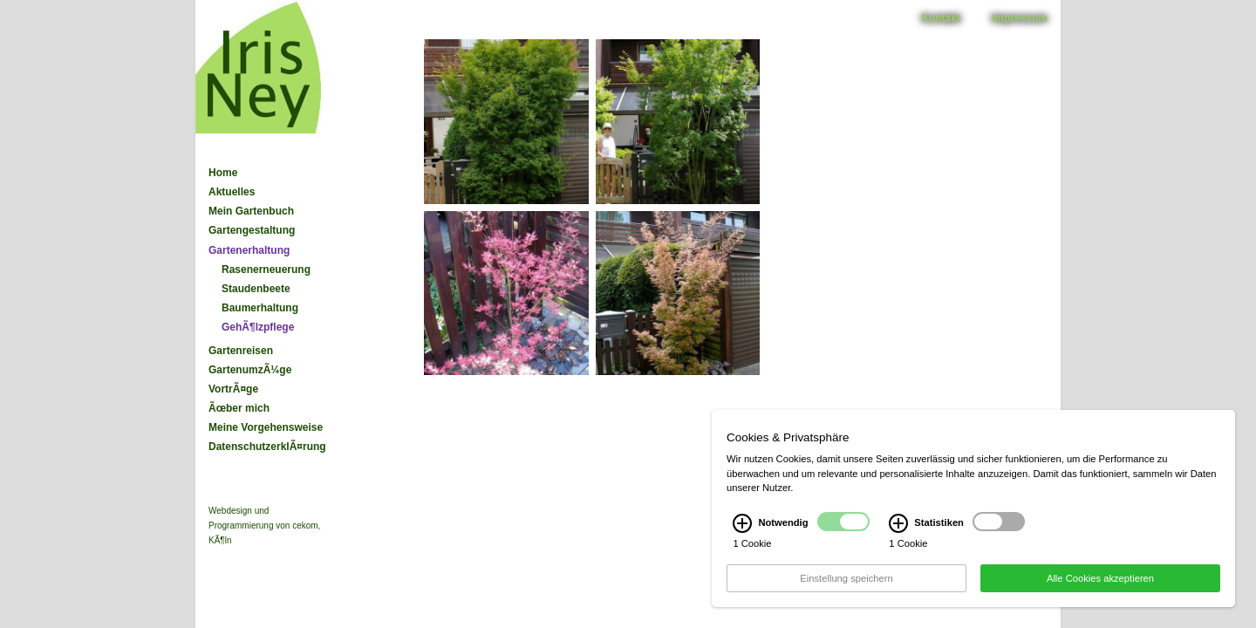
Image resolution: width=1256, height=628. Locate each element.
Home (222, 173)
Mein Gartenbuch (251, 211)
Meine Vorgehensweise (265, 427)
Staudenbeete (256, 289)
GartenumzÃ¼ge (249, 370)
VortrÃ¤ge (233, 389)
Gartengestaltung (251, 230)
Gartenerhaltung (249, 250)
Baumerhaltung (260, 308)
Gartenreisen (240, 351)
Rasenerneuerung (266, 269)
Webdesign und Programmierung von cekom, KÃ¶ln (264, 525)
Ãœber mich (239, 408)
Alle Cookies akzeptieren (1100, 588)
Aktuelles (231, 192)
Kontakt (941, 18)
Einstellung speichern (846, 588)
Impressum (1020, 18)
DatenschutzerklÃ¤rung (267, 446)
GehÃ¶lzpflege (258, 327)
